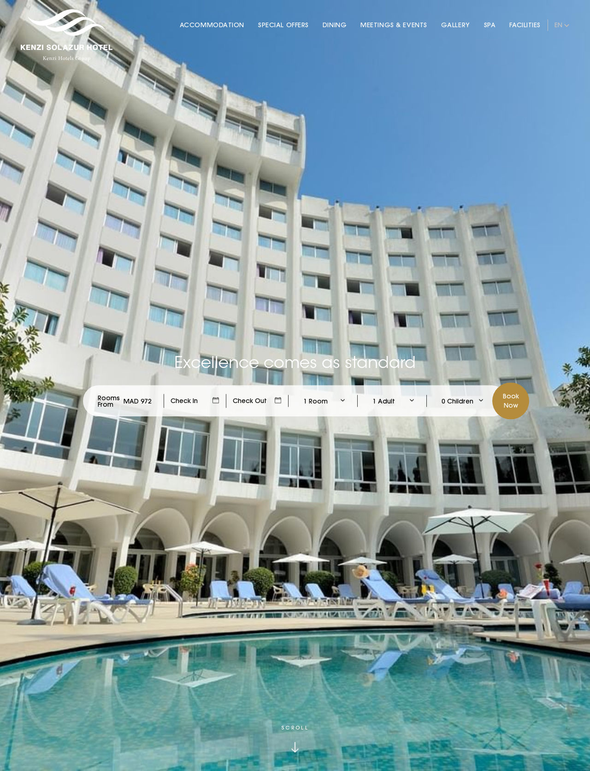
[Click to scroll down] (295, 739)
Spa (490, 25)
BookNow (511, 400)
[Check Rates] (138, 401)
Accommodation (212, 25)
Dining (335, 25)
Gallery (455, 25)
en (558, 25)
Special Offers (283, 25)
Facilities (525, 25)
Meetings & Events (393, 25)
